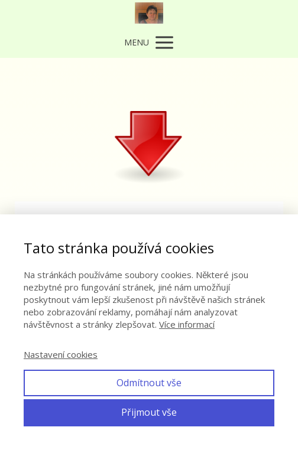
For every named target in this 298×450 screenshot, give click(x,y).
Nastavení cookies (61, 354)
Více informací (187, 324)
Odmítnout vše (149, 382)
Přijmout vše (149, 412)
